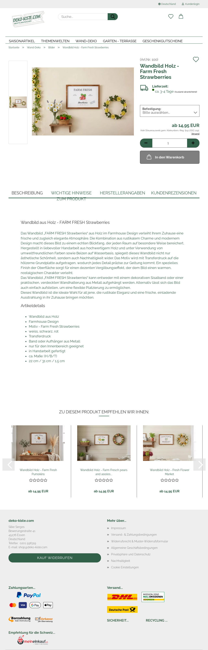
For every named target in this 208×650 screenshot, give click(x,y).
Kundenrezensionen (173, 193)
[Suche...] (113, 16)
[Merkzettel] (171, 16)
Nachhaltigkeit (120, 560)
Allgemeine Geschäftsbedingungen (134, 547)
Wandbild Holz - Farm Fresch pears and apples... (103, 471)
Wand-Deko (86, 41)
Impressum (118, 528)
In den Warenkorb (165, 157)
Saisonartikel (22, 41)
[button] (181, 16)
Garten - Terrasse (119, 41)
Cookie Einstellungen (125, 567)
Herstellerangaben (122, 193)
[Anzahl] (169, 143)
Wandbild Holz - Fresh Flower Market (169, 471)
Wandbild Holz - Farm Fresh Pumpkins (38, 471)
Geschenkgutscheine (163, 41)
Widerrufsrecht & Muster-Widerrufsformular (139, 541)
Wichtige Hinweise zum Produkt (71, 194)
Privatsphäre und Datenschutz (131, 554)
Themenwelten (55, 41)
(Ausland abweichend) (185, 92)
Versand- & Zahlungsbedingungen (134, 534)
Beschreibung (27, 193)
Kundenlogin (190, 4)
